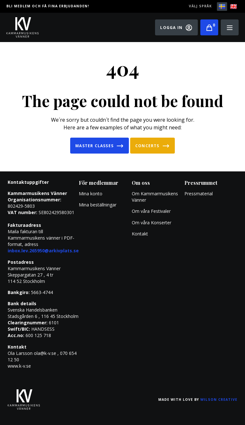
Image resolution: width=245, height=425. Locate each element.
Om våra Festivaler (152, 211)
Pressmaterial (198, 194)
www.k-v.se (19, 366)
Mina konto (90, 194)
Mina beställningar (97, 205)
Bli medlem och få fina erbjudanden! (47, 6)
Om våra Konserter (151, 223)
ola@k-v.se (45, 353)
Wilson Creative (218, 399)
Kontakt (140, 234)
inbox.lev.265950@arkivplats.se (43, 251)
